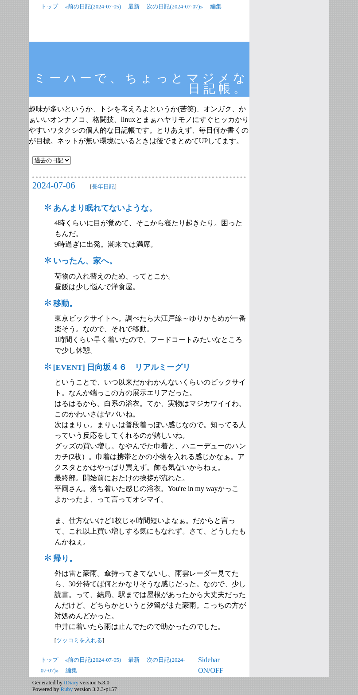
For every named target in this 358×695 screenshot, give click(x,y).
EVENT (68, 367)
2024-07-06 (53, 185)
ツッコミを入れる (79, 640)
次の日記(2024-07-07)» (175, 7)
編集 (216, 7)
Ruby (67, 689)
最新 (134, 7)
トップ (49, 7)
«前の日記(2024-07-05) (93, 7)
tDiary (71, 682)
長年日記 (103, 186)
